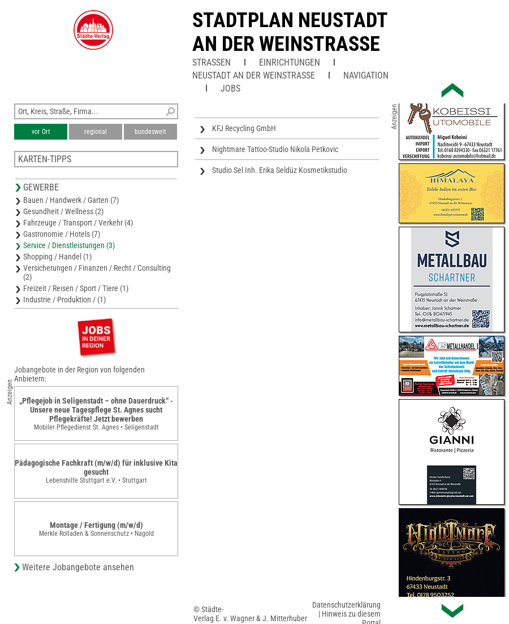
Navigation (366, 75)
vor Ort (41, 132)
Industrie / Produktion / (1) (64, 299)
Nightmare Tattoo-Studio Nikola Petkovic (275, 149)
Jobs (230, 88)
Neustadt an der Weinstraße (253, 75)
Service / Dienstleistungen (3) (69, 245)
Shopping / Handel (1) (57, 256)
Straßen (211, 62)
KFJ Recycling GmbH (244, 128)
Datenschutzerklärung (346, 604)
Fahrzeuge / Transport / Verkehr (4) (78, 222)
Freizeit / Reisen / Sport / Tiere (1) (75, 288)
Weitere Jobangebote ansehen (78, 567)
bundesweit (150, 132)
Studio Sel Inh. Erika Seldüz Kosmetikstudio (279, 170)
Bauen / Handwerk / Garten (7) (71, 200)
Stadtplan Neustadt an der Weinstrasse (289, 32)
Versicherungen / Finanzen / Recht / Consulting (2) (97, 272)
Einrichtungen (289, 62)
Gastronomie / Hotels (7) (61, 234)
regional (95, 132)
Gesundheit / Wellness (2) (63, 211)
